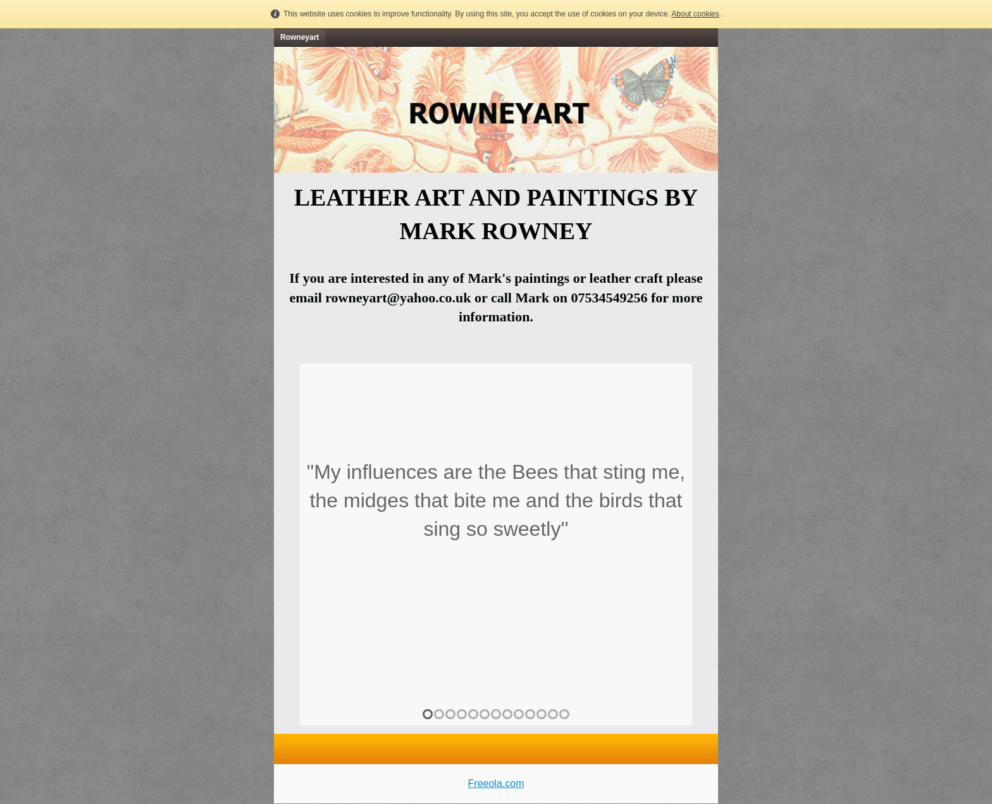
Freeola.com (496, 783)
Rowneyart (299, 37)
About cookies (695, 13)
